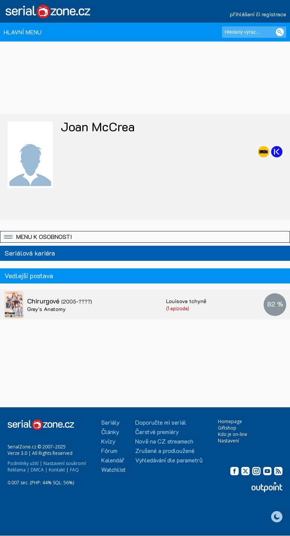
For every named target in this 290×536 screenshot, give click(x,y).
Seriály (110, 422)
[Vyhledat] (280, 32)
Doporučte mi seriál (160, 422)
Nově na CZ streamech (164, 441)
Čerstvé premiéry (157, 432)
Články (110, 432)
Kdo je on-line (232, 434)
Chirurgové (59, 300)
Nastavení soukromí (64, 463)
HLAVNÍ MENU (23, 32)
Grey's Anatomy (46, 309)
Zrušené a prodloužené (164, 450)
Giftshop (227, 428)
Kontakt (57, 470)
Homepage (230, 421)
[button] (145, 237)
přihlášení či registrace (258, 14)
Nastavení (228, 440)
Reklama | (18, 470)
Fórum (109, 450)
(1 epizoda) (177, 308)
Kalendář (112, 460)
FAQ (74, 470)
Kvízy (108, 441)
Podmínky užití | (25, 463)
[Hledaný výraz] (254, 32)
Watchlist (113, 469)
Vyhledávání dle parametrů (169, 460)
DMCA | (39, 470)
